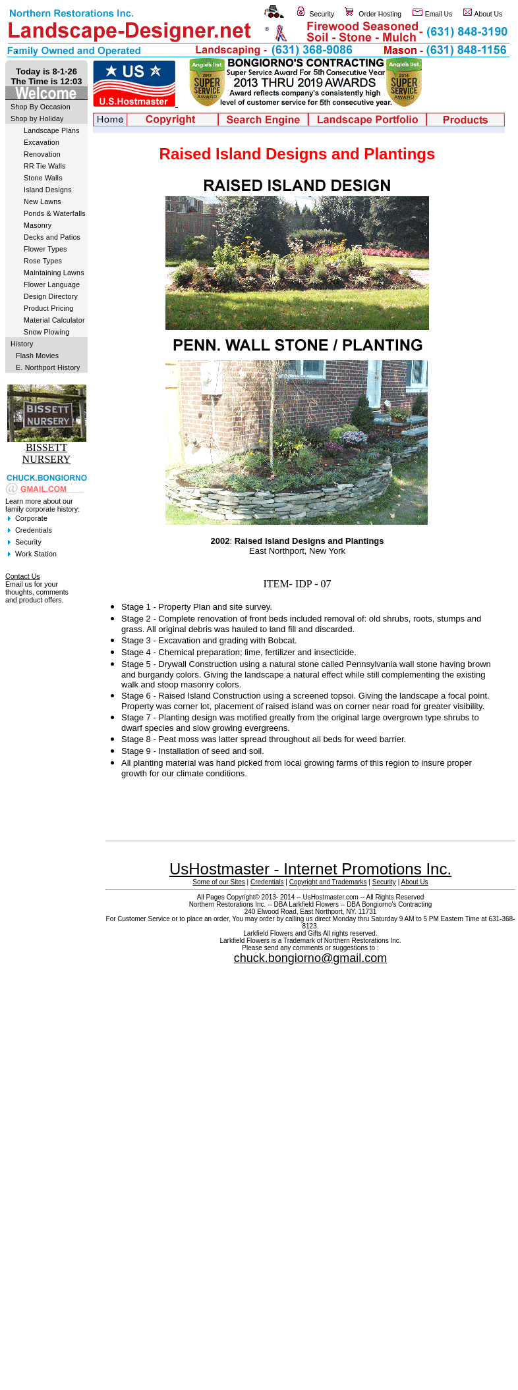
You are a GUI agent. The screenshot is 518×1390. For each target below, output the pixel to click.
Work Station (36, 554)
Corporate (31, 518)
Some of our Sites (218, 882)
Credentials (33, 530)
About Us (489, 14)
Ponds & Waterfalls (55, 213)
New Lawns (42, 201)
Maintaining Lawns (54, 273)
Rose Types (43, 261)
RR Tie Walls (45, 166)
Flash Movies (37, 356)
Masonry (37, 225)
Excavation (41, 142)
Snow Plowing (46, 332)
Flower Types (45, 249)
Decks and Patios (52, 237)
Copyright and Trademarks (328, 882)
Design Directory (51, 296)
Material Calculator (54, 320)
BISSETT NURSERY (46, 453)
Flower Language (52, 284)
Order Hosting (380, 14)
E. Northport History (48, 367)
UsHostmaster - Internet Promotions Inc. (310, 869)
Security (322, 14)
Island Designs (48, 190)
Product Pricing (48, 308)
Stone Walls (43, 178)
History (22, 344)
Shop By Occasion (41, 107)
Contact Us (22, 576)
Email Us (439, 14)
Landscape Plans (52, 130)
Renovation (42, 154)
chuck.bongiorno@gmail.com (310, 958)
